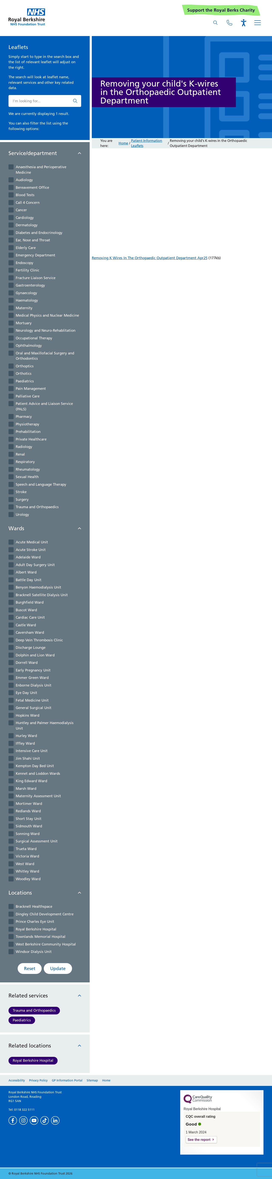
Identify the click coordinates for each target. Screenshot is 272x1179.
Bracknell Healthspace (34, 906)
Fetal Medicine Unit (32, 700)
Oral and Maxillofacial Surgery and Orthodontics (45, 356)
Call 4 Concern (28, 202)
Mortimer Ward (29, 803)
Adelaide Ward (28, 557)
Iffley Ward (25, 743)
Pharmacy (24, 416)
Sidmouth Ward (29, 826)
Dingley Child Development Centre (45, 914)
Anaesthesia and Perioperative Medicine (41, 170)
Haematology (27, 300)
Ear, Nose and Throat (33, 240)
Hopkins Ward (27, 715)
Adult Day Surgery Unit (35, 565)
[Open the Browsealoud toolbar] (243, 23)
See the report (199, 1139)
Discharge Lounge (30, 647)
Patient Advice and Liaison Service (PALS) (44, 406)
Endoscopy (24, 263)
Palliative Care (28, 396)
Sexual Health (27, 477)
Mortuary (24, 323)
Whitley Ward (27, 871)
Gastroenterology (30, 285)
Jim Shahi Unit (28, 758)
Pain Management (31, 388)
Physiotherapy (27, 424)
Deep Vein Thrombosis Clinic (39, 640)
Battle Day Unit (28, 580)
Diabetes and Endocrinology (39, 233)
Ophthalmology (29, 345)
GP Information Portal (67, 1080)
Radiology (24, 447)
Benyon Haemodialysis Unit (38, 587)
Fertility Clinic (27, 270)
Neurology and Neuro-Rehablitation (45, 330)
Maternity (24, 308)
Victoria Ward (27, 856)
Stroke (21, 492)
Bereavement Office (32, 187)
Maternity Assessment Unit (38, 796)
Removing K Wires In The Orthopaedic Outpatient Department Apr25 (149, 258)
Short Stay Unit (28, 819)
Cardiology (25, 217)
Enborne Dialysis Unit (33, 685)
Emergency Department (35, 255)
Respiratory (25, 462)
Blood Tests (25, 195)
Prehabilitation (28, 431)
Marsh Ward (26, 788)
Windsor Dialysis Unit (34, 952)
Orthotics (23, 373)
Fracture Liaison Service (35, 278)
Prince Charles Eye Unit (35, 921)
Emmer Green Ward (32, 678)
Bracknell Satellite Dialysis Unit (42, 595)
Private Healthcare (31, 439)
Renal (20, 454)
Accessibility (16, 1080)
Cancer (21, 210)
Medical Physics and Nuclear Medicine (47, 315)
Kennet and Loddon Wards (38, 773)
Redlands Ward (28, 811)
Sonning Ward (28, 834)
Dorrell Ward (27, 662)
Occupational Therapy (34, 338)
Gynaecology (26, 293)
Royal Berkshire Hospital (36, 929)
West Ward (25, 864)
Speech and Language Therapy (41, 484)
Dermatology (27, 225)
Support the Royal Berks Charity (221, 10)
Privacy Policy (38, 1080)
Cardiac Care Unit (30, 617)
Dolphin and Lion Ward (35, 655)
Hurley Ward (26, 736)
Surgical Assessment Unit (37, 841)
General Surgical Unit (33, 708)
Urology (22, 514)
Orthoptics (25, 366)
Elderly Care (26, 248)
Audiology (24, 180)
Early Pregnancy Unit (33, 670)
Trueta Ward (26, 849)
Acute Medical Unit (32, 542)
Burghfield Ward (30, 602)
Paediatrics (25, 381)
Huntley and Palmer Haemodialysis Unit (45, 725)
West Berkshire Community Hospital (46, 944)
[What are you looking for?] (215, 23)
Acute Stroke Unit (31, 550)
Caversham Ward (30, 632)
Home (123, 143)
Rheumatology (28, 469)
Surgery (22, 499)
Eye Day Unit (26, 693)
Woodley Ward (28, 879)
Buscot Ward (26, 610)
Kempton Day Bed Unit (35, 766)
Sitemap (92, 1080)
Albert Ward (26, 572)
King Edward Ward (31, 781)
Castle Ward (26, 625)
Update (58, 968)
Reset (29, 968)
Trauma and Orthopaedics (37, 507)
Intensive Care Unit (32, 751)
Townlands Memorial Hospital (40, 936)
